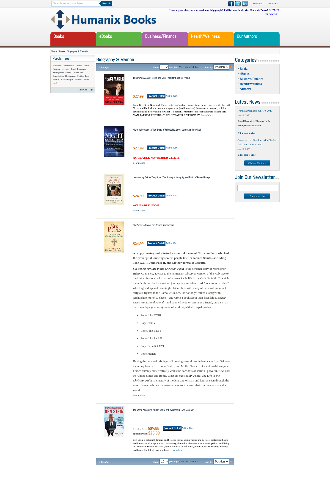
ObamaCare (78, 72)
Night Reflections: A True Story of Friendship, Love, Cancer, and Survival (167, 129)
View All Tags (85, 89)
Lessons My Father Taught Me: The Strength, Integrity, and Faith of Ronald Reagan (172, 177)
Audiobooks (69, 65)
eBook (86, 79)
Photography (70, 76)
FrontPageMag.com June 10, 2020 (254, 110)
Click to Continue (257, 163)
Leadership (81, 69)
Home (54, 51)
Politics (80, 76)
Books (62, 51)
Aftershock (57, 65)
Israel (73, 69)
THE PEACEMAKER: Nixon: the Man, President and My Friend (161, 77)
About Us (257, 3)
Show (156, 67)
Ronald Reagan (67, 79)
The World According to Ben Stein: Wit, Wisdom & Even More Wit (163, 410)
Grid (191, 66)
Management (58, 72)
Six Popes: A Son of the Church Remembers (153, 225)
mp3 (55, 83)
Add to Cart (171, 95)
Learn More (207, 115)
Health (86, 65)
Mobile (68, 72)
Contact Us (272, 3)
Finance (78, 65)
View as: (183, 66)
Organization (58, 76)
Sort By (209, 67)
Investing (66, 69)
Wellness (78, 79)
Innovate (56, 69)
